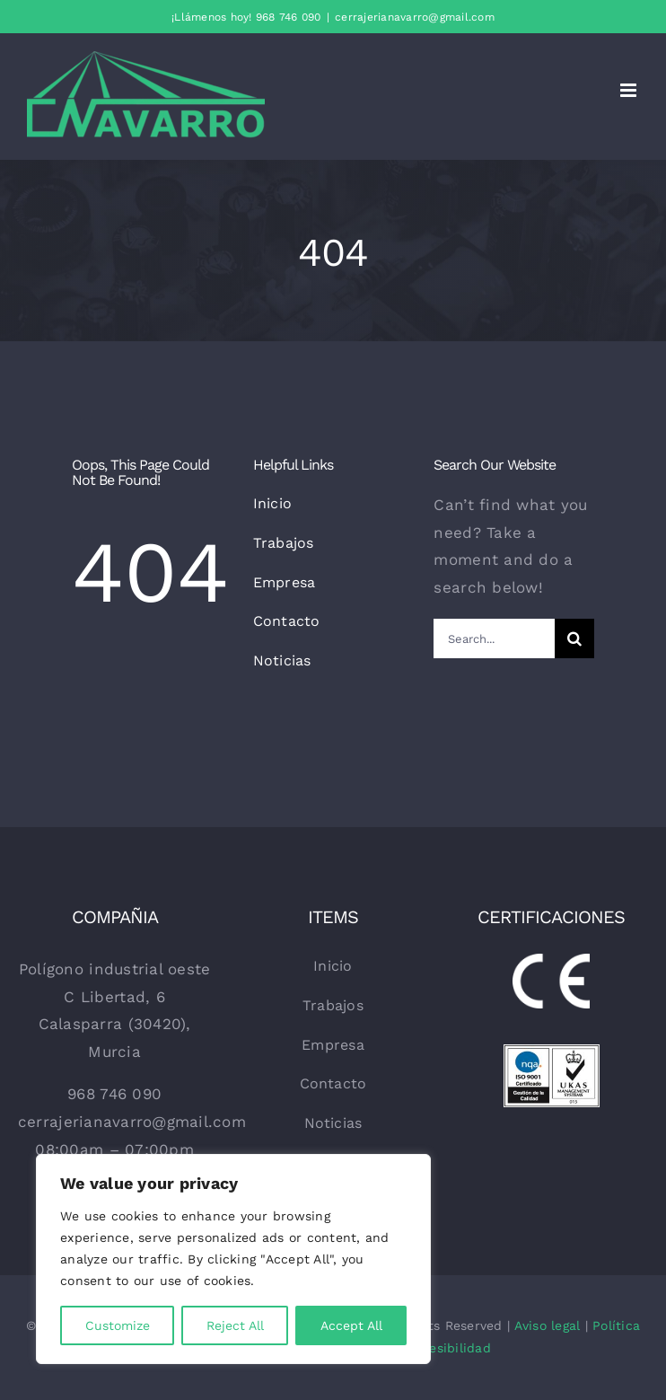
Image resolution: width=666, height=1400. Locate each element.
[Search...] (494, 638)
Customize (117, 1325)
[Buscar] (574, 638)
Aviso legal (547, 1325)
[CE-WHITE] (551, 961)
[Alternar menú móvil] (629, 90)
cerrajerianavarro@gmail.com (415, 17)
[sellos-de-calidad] (552, 1052)
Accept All (351, 1325)
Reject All (235, 1325)
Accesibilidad (449, 1348)
